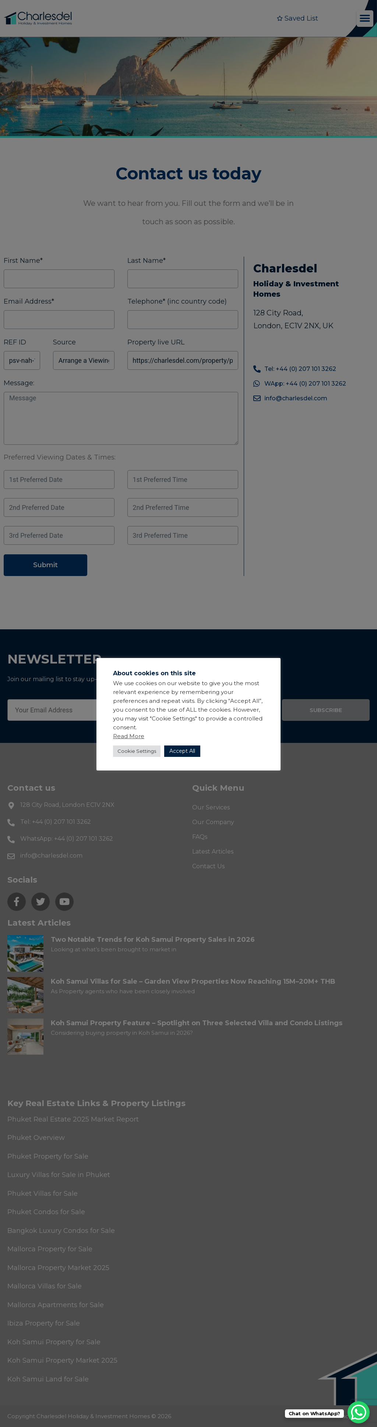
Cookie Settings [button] (136, 751)
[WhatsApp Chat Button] (359, 1412)
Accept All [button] (182, 751)
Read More (128, 736)
